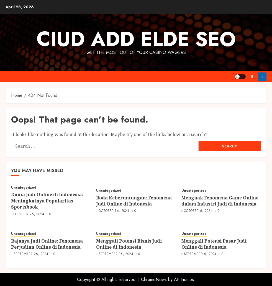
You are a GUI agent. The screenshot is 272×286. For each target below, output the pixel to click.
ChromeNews (154, 279)
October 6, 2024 (198, 211)
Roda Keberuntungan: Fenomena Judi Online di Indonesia (134, 201)
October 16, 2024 (114, 211)
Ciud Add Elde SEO (136, 39)
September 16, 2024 (116, 254)
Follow (262, 76)
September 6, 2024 (200, 254)
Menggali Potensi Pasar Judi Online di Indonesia (214, 244)
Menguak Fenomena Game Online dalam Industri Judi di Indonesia (219, 201)
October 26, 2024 (29, 214)
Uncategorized (23, 187)
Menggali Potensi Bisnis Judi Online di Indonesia (129, 244)
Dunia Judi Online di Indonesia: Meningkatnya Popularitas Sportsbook (47, 200)
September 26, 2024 (31, 254)
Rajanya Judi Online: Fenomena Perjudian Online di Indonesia (47, 244)
